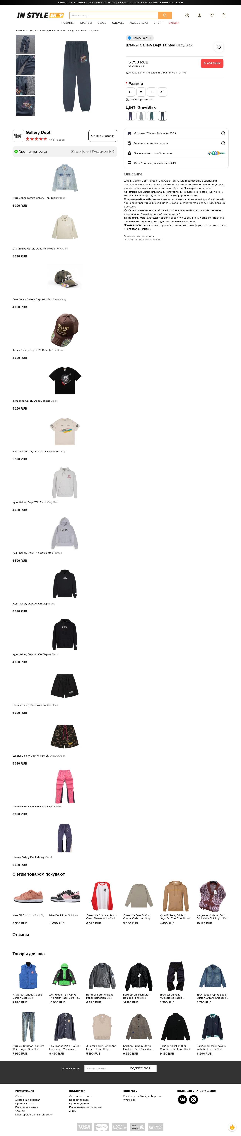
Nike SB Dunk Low (28, 915)
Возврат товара (79, 1099)
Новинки (68, 22)
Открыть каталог (102, 136)
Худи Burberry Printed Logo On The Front (175, 917)
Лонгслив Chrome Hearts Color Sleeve (101, 917)
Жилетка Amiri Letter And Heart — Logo (101, 1048)
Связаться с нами (80, 1096)
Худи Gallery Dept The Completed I (37, 553)
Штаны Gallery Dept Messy (32, 857)
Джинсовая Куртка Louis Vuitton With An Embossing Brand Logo (212, 996)
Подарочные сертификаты (85, 1107)
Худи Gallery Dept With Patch (35, 502)
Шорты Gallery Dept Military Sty (39, 755)
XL (162, 92)
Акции (72, 1110)
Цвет (141, 107)
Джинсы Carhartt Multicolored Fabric (171, 996)
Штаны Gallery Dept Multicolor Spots (37, 806)
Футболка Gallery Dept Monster (35, 400)
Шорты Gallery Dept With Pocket (35, 705)
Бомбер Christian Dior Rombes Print (136, 996)
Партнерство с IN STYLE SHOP (33, 1114)
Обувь (102, 22)
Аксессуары (138, 22)
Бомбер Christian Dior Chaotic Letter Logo (175, 1048)
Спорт (158, 22)
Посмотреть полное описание (142, 239)
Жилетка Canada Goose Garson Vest (27, 996)
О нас (18, 1096)
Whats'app (129, 1099)
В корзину (212, 63)
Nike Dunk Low (63, 915)
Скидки (174, 22)
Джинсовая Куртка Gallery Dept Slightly (39, 198)
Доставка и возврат (27, 1099)
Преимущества (24, 1103)
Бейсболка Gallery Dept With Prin (39, 299)
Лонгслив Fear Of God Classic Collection (136, 917)
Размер (136, 84)
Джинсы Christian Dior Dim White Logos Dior (28, 1048)
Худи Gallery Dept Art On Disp (34, 603)
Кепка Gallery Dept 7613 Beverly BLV (38, 350)
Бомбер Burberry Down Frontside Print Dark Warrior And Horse (139, 1048)
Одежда (118, 22)
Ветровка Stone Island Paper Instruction (99, 996)
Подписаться (140, 1068)
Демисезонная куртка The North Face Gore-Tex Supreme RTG (64, 996)
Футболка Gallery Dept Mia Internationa (39, 451)
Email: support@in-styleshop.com (142, 1096)
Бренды (86, 22)
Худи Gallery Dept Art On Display (35, 654)
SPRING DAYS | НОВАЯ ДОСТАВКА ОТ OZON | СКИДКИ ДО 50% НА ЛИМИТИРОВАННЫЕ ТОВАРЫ (120, 2)
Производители (79, 1103)
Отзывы (20, 1110)
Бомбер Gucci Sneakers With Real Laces (211, 1048)
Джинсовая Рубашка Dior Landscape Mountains (64, 1048)
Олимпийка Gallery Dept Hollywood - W (40, 248)
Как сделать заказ (26, 1107)
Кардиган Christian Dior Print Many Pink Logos (212, 917)
